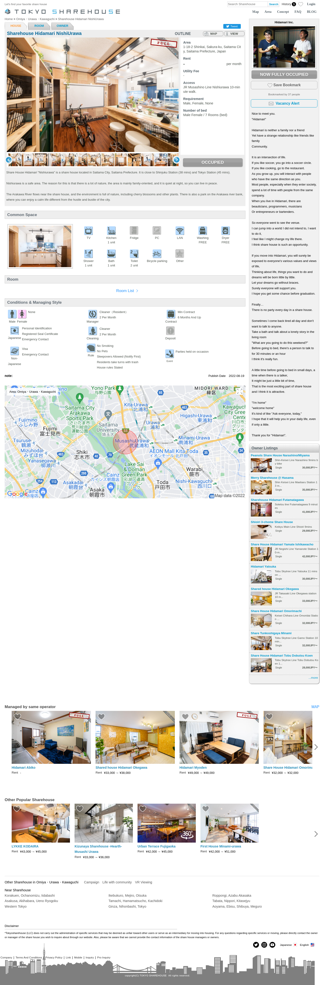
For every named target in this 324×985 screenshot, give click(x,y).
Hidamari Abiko (23, 767)
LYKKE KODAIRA (25, 846)
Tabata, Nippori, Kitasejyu (231, 901)
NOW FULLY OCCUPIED (284, 74)
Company (6, 957)
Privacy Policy (53, 957)
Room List (125, 291)
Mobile (78, 957)
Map (255, 12)
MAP (213, 33)
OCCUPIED (212, 162)
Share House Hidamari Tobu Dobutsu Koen (282, 655)
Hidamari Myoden (193, 767)
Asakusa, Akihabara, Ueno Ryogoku (31, 901)
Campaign (91, 882)
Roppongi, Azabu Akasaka (231, 895)
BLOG (312, 12)
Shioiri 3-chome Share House (272, 522)
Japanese (289, 945)
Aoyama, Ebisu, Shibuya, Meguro (237, 906)
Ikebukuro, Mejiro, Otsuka (128, 895)
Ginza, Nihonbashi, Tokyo (127, 906)
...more (313, 677)
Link (68, 957)
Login (311, 4)
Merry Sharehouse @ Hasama (272, 477)
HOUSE (15, 26)
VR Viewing (143, 882)
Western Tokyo (16, 906)
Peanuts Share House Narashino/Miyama (280, 455)
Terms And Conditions (29, 957)
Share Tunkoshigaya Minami (271, 633)
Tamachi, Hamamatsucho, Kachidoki (135, 901)
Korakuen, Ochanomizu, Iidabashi (30, 895)
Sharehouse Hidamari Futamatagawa (277, 500)
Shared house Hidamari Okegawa (275, 589)
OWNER (62, 26)
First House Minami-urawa (220, 846)
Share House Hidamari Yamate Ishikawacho (282, 544)
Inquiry (90, 957)
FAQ (298, 12)
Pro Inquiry (103, 957)
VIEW (234, 33)
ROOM (39, 26)
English (307, 945)
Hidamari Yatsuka (263, 566)
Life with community (117, 882)
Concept (283, 12)
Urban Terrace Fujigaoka (157, 846)
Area (268, 12)
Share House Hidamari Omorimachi (276, 611)
